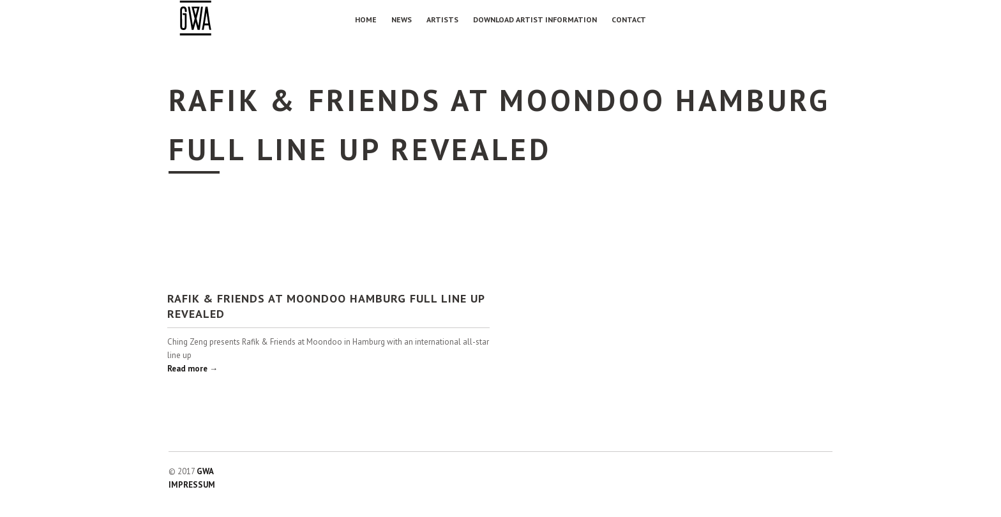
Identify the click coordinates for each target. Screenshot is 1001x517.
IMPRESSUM (192, 484)
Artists (442, 19)
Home (366, 19)
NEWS (401, 19)
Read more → (192, 368)
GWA (205, 471)
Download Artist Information (535, 19)
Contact (629, 19)
